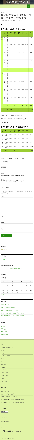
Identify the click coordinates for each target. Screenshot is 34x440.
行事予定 (2, 353)
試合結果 (2, 12)
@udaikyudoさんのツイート (17, 268)
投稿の (3, 329)
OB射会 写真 (5, 372)
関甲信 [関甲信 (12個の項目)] (19, 431)
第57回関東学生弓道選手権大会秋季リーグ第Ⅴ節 (12, 313)
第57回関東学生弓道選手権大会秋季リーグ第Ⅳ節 (12, 315)
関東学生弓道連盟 (5, 421)
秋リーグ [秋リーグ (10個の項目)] (15, 431)
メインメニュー (32, 6)
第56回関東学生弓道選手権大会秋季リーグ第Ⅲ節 (17, 180)
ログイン (3, 326)
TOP (1, 344)
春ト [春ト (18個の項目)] (11, 431)
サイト (2, 229)
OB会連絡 (3, 367)
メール (3, 222)
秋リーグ (3, 167)
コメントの (4, 331)
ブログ (2, 361)
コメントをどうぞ (17, 20)
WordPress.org (4, 334)
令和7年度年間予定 (6, 355)
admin (10, 20)
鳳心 (3, 378)
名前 (2, 216)
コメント (3, 196)
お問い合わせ (3, 364)
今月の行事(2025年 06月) (7, 347)
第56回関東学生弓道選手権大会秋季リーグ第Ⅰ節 (17, 174)
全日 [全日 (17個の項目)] (3, 431)
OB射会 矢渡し (5, 375)
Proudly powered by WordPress (7, 438)
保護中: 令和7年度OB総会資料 (8, 307)
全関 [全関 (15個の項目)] (7, 431)
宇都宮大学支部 (4, 381)
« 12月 (2, 294)
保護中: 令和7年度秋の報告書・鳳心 (9, 310)
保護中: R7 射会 (5, 304)
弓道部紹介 (3, 350)
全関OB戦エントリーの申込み (8, 370)
